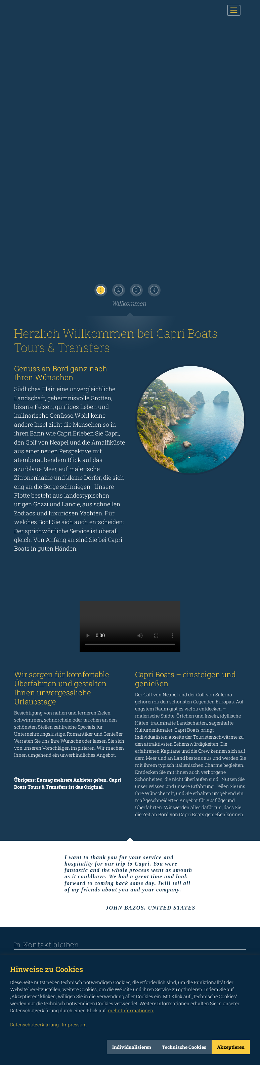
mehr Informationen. (131, 1010)
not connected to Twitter (78, 925)
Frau (30, 820)
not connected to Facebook (18, 925)
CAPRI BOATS (48, 10)
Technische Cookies (184, 1047)
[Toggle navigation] (234, 10)
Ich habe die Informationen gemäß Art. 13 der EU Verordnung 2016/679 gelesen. (185, 874)
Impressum (234, 936)
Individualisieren (131, 1047)
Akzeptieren (231, 1047)
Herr (49, 820)
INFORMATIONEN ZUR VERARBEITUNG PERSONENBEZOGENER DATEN (65, 874)
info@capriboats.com (48, 747)
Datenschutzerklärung (34, 1024)
